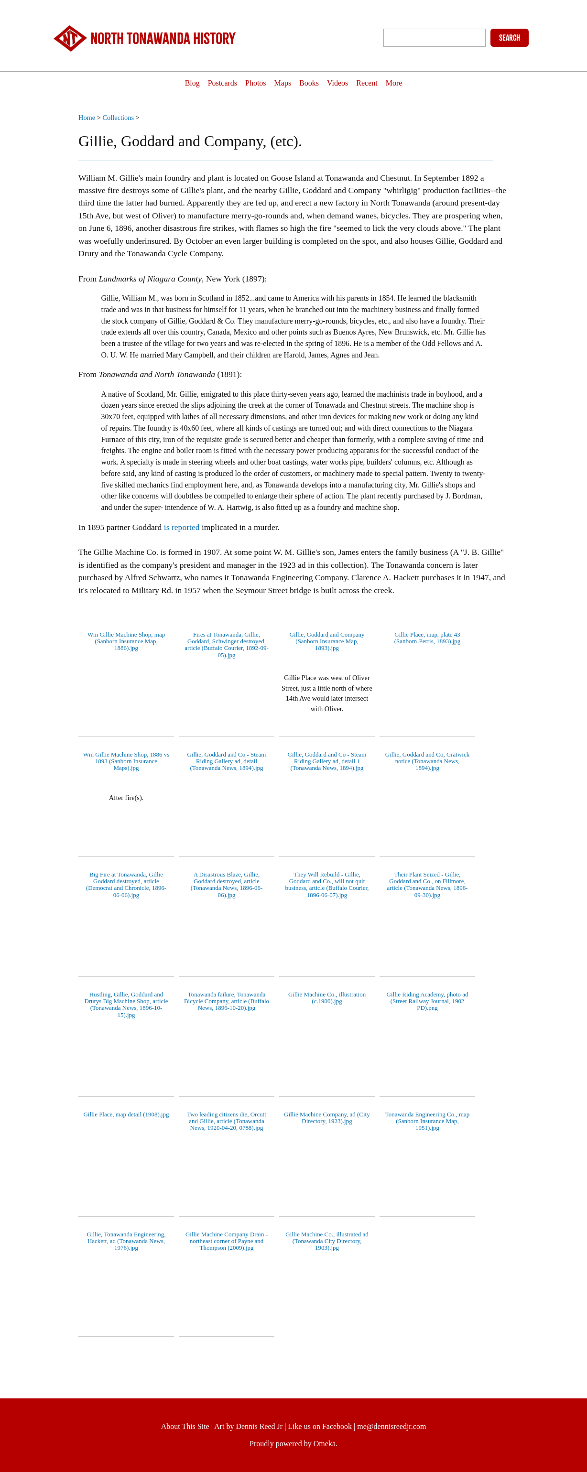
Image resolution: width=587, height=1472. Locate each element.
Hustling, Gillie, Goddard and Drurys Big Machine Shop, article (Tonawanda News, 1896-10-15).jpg (126, 1004)
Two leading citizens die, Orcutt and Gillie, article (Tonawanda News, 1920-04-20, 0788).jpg (226, 1121)
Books (311, 83)
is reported (180, 527)
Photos (248, 83)
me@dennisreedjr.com (391, 1426)
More (410, 83)
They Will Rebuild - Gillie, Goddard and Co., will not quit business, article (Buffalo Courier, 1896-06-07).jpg (327, 884)
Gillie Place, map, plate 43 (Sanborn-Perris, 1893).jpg (427, 638)
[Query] (434, 38)
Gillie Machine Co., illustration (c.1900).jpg (327, 998)
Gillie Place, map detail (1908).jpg (126, 1114)
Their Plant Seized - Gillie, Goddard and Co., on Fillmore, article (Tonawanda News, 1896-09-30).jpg (427, 884)
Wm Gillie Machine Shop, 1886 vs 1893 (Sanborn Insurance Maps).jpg (126, 761)
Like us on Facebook (320, 1426)
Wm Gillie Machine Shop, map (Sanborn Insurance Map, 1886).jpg (126, 641)
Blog (175, 83)
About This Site (185, 1426)
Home (86, 117)
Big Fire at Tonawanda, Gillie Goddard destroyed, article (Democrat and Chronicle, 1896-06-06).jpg (126, 884)
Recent (378, 83)
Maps (280, 83)
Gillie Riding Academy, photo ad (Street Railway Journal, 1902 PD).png (427, 1001)
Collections (118, 117)
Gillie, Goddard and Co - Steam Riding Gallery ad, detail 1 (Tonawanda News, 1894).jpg (327, 761)
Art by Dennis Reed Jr (248, 1426)
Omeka (325, 1444)
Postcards (210, 83)
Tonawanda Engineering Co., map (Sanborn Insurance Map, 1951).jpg (427, 1121)
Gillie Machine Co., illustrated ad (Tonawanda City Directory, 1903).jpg (326, 1241)
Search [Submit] (509, 37)
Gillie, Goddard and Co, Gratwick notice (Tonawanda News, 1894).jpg (427, 761)
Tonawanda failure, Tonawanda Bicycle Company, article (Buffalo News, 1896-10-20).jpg (226, 1001)
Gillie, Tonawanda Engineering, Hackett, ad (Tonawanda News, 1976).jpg (126, 1241)
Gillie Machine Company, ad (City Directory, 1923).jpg (327, 1118)
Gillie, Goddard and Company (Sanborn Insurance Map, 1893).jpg (327, 641)
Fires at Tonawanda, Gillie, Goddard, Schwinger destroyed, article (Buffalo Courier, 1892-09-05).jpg (227, 645)
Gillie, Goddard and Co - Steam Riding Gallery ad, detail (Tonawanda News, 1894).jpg (226, 761)
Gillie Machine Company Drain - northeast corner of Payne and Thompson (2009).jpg (226, 1241)
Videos (344, 83)
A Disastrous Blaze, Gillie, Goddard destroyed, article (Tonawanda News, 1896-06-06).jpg (227, 884)
